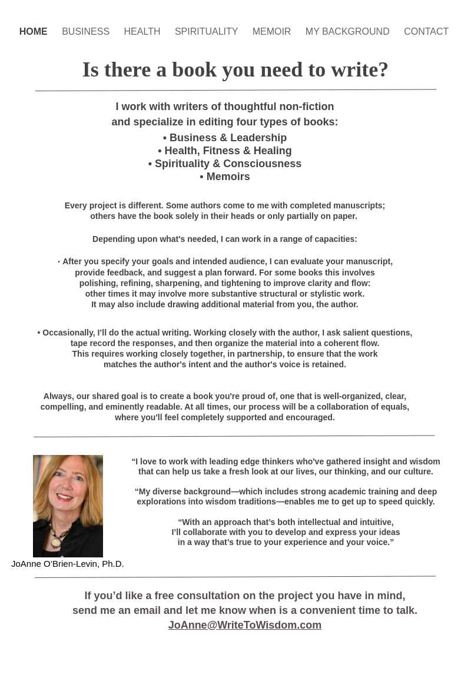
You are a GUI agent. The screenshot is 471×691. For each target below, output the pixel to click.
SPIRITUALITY (208, 31)
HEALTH (143, 31)
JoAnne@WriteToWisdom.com (245, 625)
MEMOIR (273, 31)
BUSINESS (87, 31)
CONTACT (426, 31)
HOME (34, 31)
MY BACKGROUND (349, 31)
